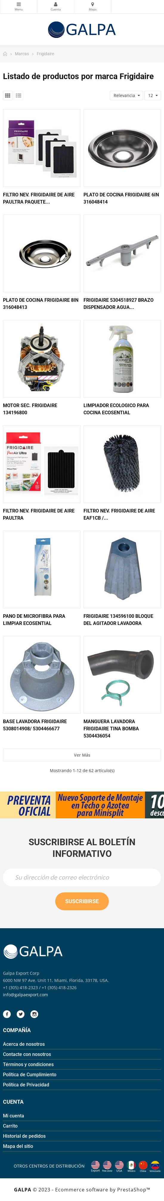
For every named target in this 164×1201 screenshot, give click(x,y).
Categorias (18, 4)
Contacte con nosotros (27, 1054)
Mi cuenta (13, 1116)
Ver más (82, 755)
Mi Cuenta (55, 4)
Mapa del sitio (18, 1146)
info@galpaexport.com (25, 994)
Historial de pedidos (24, 1136)
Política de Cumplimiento (29, 1074)
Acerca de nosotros (24, 1044)
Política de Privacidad (26, 1085)
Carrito (10, 1126)
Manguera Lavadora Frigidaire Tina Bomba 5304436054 (111, 729)
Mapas (92, 4)
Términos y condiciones (28, 1064)
